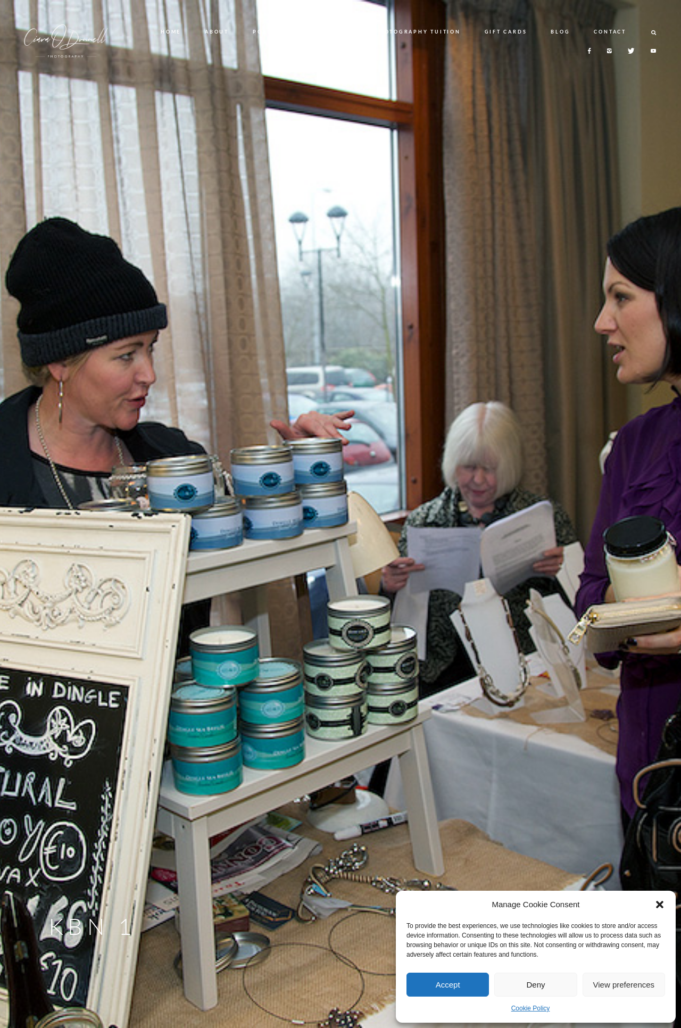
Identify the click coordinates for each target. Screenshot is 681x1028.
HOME (171, 32)
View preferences (624, 984)
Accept (448, 984)
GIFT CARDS (506, 32)
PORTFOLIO (273, 32)
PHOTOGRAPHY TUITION (417, 32)
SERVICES (334, 32)
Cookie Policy (530, 1008)
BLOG (560, 32)
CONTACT (610, 32)
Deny (535, 984)
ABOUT (217, 32)
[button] (659, 904)
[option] (340, 514)
